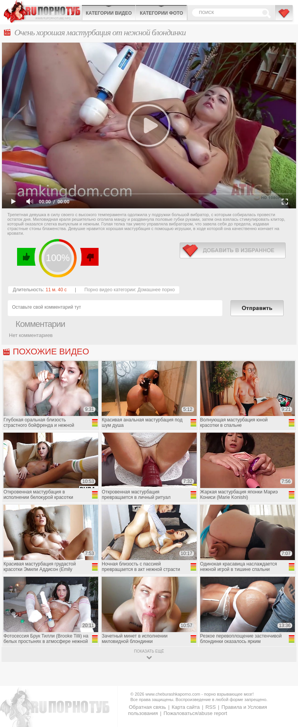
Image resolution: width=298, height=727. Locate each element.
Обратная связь (147, 707)
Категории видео (109, 13)
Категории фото (161, 13)
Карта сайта (185, 707)
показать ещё (149, 651)
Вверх (283, 683)
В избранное (284, 16)
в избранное (233, 250)
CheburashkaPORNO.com (42, 11)
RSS (210, 707)
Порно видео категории (110, 289)
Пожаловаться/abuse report (195, 713)
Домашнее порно (156, 289)
